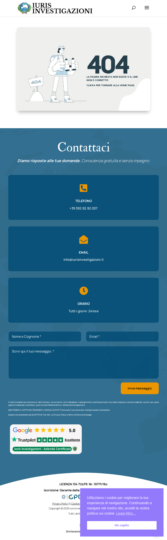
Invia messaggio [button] (140, 388)
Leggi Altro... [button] (126, 513)
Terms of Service (75, 414)
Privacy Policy (60, 414)
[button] (146, 10)
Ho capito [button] (122, 525)
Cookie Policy (79, 503)
